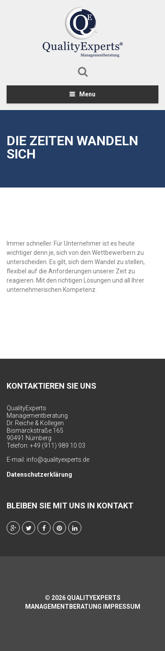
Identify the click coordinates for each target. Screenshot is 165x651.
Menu (87, 94)
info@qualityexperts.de (57, 459)
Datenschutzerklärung (39, 474)
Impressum (121, 606)
